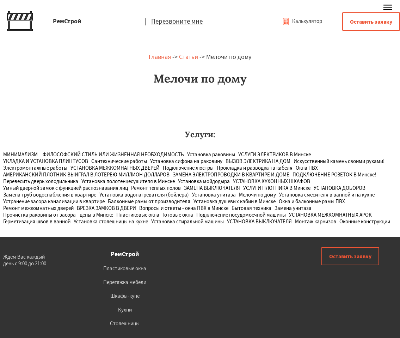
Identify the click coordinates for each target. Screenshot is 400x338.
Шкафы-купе (125, 295)
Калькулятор (302, 21)
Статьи (188, 57)
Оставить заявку (371, 21)
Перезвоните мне (177, 21)
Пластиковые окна (124, 268)
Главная (160, 57)
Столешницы (125, 323)
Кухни (125, 309)
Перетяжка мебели (124, 282)
